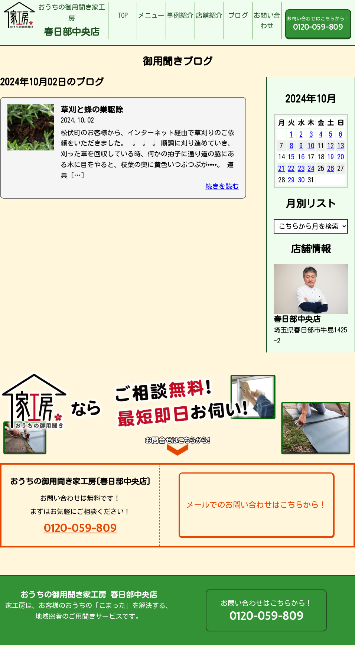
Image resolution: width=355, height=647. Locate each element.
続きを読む (222, 186)
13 (340, 145)
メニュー (151, 15)
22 (291, 168)
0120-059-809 (80, 528)
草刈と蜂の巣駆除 (92, 109)
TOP (122, 15)
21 (281, 168)
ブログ (238, 15)
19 (330, 156)
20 (340, 156)
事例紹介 (180, 15)
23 (301, 168)
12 (330, 145)
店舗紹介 (209, 15)
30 (301, 179)
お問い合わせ (267, 20)
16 (301, 156)
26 (330, 168)
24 (310, 168)
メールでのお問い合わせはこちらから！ (256, 505)
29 (291, 179)
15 (291, 156)
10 (310, 145)
